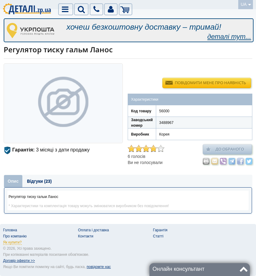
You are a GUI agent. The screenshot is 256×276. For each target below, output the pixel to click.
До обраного (225, 149)
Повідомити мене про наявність (210, 82)
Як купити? (12, 242)
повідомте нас (99, 267)
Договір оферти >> (19, 261)
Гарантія (160, 230)
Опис (13, 181)
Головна (10, 230)
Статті (158, 236)
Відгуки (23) (39, 181)
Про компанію (15, 236)
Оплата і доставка (93, 230)
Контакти (85, 236)
